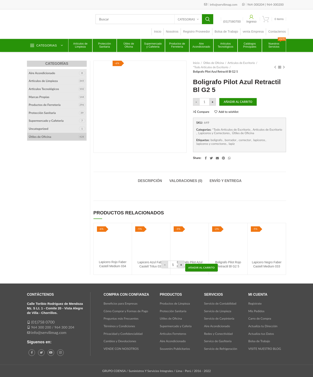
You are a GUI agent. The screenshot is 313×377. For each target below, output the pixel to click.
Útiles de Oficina (213, 63)
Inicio (196, 63)
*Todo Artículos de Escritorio (210, 67)
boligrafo (216, 140)
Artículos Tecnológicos (44, 89)
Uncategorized (38, 128)
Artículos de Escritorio (241, 63)
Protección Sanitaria (42, 113)
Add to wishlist (228, 111)
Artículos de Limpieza (43, 81)
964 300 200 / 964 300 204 (52, 327)
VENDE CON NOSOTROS (121, 348)
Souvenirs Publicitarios (175, 348)
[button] (201, 268)
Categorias (186, 19)
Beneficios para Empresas (121, 303)
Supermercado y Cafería (175, 326)
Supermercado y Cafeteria (46, 120)
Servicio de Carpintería (219, 318)
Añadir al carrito (238, 101)
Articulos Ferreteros (173, 333)
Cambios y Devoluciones (120, 341)
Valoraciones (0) (185, 181)
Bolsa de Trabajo (259, 341)
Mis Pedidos (256, 311)
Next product (284, 67)
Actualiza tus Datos (261, 333)
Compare (203, 111)
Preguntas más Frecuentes (121, 318)
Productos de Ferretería (45, 105)
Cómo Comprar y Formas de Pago (126, 311)
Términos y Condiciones (119, 326)
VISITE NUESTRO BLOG (264, 348)
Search (207, 19)
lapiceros (259, 140)
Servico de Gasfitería (218, 341)
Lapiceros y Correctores (214, 133)
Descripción (150, 181)
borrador (230, 140)
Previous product (275, 67)
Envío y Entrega (225, 181)
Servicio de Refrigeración (220, 348)
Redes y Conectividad (218, 333)
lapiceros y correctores (211, 143)
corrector (245, 140)
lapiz (232, 143)
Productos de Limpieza (175, 303)
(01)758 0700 (43, 322)
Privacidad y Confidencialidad (123, 333)
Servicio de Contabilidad (220, 303)
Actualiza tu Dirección (262, 326)
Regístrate (255, 303)
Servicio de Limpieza (217, 311)
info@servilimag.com (48, 332)
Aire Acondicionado (42, 73)
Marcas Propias (39, 97)
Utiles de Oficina (171, 318)
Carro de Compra (259, 318)
